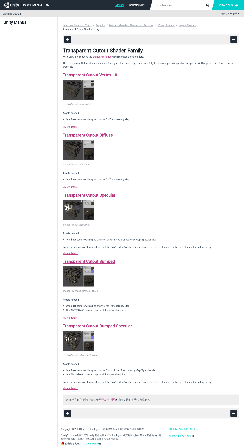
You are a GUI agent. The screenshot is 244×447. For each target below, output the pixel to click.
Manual (119, 5)
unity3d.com (226, 5)
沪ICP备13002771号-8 (179, 436)
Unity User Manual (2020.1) (77, 25)
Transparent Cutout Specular (89, 195)
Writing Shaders (166, 25)
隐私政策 (183, 429)
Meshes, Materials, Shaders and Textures (131, 25)
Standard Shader (102, 56)
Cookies (194, 429)
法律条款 (172, 429)
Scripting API (137, 5)
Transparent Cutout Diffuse (88, 135)
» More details (70, 127)
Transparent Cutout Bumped (89, 261)
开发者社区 (108, 399)
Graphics (100, 25)
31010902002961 (89, 443)
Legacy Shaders (187, 25)
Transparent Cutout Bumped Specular (97, 326)
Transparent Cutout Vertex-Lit (90, 75)
